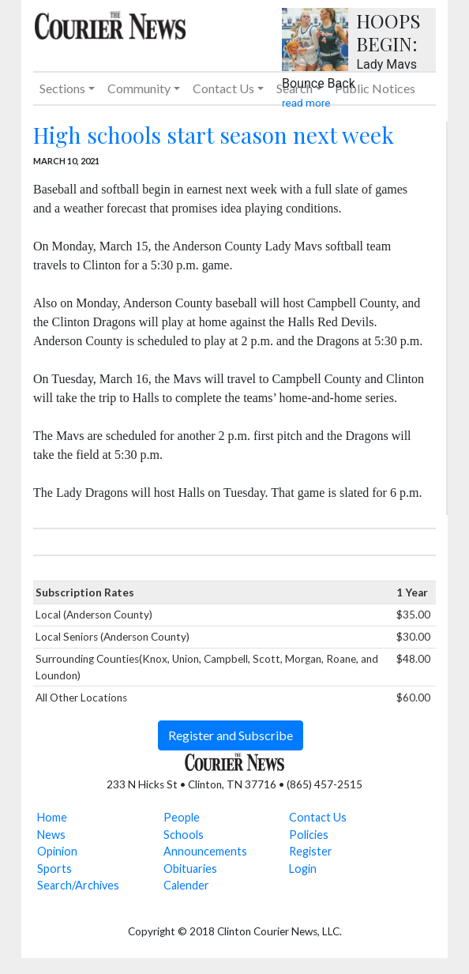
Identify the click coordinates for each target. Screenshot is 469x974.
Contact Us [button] (223, 88)
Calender (186, 885)
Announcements (205, 851)
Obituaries (190, 868)
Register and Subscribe (230, 735)
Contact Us (318, 817)
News (51, 834)
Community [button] (139, 88)
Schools (183, 834)
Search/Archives (78, 885)
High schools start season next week (213, 134)
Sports (54, 868)
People (181, 817)
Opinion (57, 851)
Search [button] (294, 88)
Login (303, 868)
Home (52, 817)
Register (310, 851)
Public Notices (375, 88)
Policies (308, 834)
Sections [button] (62, 88)
